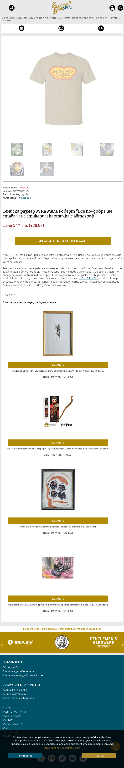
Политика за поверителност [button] (62, 747)
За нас (6, 707)
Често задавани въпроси (18, 698)
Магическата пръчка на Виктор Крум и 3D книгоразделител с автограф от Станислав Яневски (57, 449)
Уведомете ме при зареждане (62, 241)
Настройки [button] (25, 755)
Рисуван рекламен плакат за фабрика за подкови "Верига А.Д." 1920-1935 (58, 527)
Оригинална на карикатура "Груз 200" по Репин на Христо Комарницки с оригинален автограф (58, 605)
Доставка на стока (14, 690)
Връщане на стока (14, 694)
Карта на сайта (12, 723)
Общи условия (11, 667)
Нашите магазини (14, 711)
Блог (5, 727)
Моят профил (11, 715)
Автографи (24, 198)
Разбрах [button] (99, 755)
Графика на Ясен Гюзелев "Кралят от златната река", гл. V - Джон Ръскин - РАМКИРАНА (58, 371)
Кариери (7, 719)
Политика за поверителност (20, 671)
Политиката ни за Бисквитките (22, 675)
